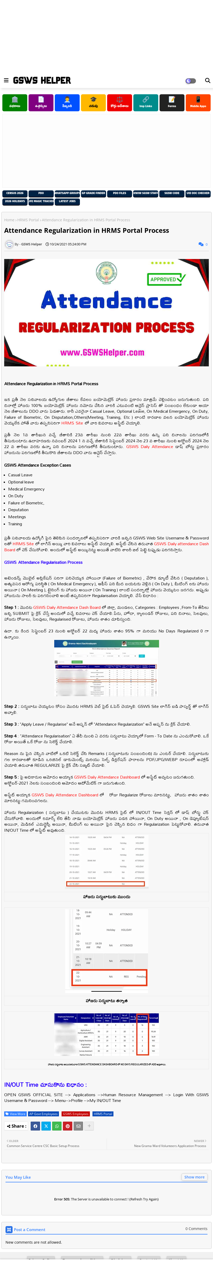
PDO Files (119, 193)
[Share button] (89, 1126)
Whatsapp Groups (67, 193)
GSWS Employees (76, 1114)
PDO (41, 193)
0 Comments (196, 1228)
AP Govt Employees (43, 1114)
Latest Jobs (67, 202)
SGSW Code (172, 193)
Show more (194, 1177)
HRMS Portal (28, 219)
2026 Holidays (15, 202)
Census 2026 (14, 193)
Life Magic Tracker (41, 202)
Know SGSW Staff (145, 193)
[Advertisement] (104, 36)
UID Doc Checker (198, 193)
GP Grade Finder (93, 193)
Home (9, 219)
